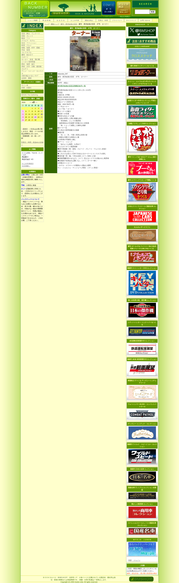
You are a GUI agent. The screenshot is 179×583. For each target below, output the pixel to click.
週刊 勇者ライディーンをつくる (142, 66)
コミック (108, 17)
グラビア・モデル (28, 41)
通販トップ (55, 24)
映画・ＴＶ (26, 38)
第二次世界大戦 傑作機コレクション (142, 300)
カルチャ (25, 69)
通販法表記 (89, 20)
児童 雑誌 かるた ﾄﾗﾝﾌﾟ (30, 76)
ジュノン (136, 560)
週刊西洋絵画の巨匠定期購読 (68, 86)
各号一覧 (82, 86)
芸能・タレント (27, 36)
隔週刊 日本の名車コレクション (142, 469)
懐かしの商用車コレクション (142, 504)
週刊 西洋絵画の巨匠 (69, 24)
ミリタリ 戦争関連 (28, 62)
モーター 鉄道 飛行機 (31, 59)
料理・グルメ (26, 45)
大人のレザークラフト (142, 227)
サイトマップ (131, 20)
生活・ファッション (29, 43)
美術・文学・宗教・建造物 (31, 66)
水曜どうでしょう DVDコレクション (142, 124)
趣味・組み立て (27, 55)
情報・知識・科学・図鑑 (31, 48)
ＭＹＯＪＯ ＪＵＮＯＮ (142, 540)
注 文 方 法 (61, 20)
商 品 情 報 (47, 20)
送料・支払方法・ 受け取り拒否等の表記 (142, 573)
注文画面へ (26, 166)
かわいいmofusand (142, 46)
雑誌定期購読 (125, 17)
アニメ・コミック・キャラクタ (32, 72)
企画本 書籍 (26, 78)
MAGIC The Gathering (30, 95)
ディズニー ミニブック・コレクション (142, 424)
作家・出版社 (26, 88)
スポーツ (25, 57)
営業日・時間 (103, 20)
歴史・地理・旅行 (28, 64)
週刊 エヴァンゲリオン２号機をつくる (142, 180)
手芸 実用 (26, 50)
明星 (130, 560)
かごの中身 (75, 20)
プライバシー (117, 20)
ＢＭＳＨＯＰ (63, 577)
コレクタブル (26, 52)
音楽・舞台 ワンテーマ (31, 34)
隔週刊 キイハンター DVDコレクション (142, 268)
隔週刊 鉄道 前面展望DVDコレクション (142, 359)
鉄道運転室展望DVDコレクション (142, 341)
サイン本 (25, 85)
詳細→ (38, 99)
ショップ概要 (33, 20)
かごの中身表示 (28, 164)
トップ (46, 24)
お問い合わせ (145, 20)
